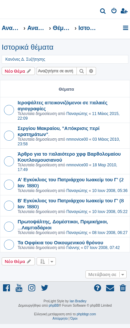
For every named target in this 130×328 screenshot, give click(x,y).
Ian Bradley (77, 301)
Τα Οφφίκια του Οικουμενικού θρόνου (60, 242)
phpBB (54, 305)
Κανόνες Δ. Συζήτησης (25, 59)
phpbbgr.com (86, 314)
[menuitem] (103, 11)
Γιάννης (72, 247)
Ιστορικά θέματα (28, 47)
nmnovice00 (77, 139)
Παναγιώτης (76, 113)
